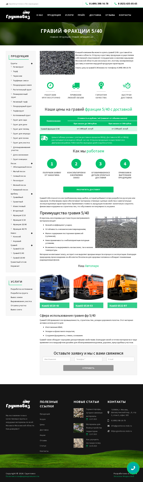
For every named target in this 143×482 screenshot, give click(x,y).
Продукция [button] (54, 15)
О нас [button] (39, 15)
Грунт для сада (20, 120)
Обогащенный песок (22, 167)
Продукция (64, 37)
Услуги (43, 419)
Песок (13, 163)
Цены (42, 424)
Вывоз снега (16, 309)
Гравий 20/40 (19, 257)
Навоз (13, 233)
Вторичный (18, 210)
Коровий (17, 241)
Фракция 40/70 (20, 229)
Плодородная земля (22, 85)
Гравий (75, 37)
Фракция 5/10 (19, 215)
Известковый (19, 206)
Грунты (14, 63)
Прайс (81, 15)
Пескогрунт (18, 180)
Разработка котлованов (21, 289)
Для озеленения (20, 155)
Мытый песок (19, 171)
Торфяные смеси (20, 80)
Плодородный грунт (22, 106)
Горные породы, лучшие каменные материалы (94, 412)
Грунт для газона (21, 138)
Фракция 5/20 (19, 220)
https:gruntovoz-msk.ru (121, 431)
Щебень (14, 193)
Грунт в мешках (20, 159)
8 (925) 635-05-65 (127, 3)
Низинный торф (20, 101)
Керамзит (15, 266)
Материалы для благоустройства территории (94, 427)
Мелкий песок (19, 185)
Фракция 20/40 (20, 224)
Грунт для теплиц (21, 129)
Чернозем (17, 76)
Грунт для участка (21, 142)
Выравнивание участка (21, 301)
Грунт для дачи (20, 124)
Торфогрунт (18, 111)
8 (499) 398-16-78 (98, 3)
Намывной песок (20, 189)
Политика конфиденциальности (22, 476)
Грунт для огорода (21, 133)
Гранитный (18, 201)
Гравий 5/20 (18, 248)
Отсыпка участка (18, 305)
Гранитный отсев (18, 262)
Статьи (43, 445)
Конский (17, 236)
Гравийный (18, 197)
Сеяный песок (19, 176)
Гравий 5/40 (18, 253)
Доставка (95, 15)
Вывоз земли (16, 297)
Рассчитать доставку (88, 189)
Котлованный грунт (22, 115)
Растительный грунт (22, 89)
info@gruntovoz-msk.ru (121, 426)
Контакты (125, 15)
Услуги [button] (69, 15)
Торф (15, 71)
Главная (54, 37)
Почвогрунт (18, 67)
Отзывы (110, 15)
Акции (43, 435)
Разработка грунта (19, 293)
